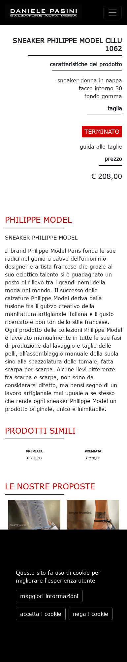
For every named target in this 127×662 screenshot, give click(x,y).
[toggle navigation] (112, 12)
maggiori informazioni (49, 596)
